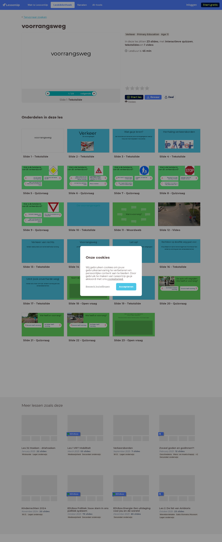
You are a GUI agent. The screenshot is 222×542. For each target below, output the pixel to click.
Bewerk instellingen (98, 286)
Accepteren (126, 286)
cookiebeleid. (115, 279)
